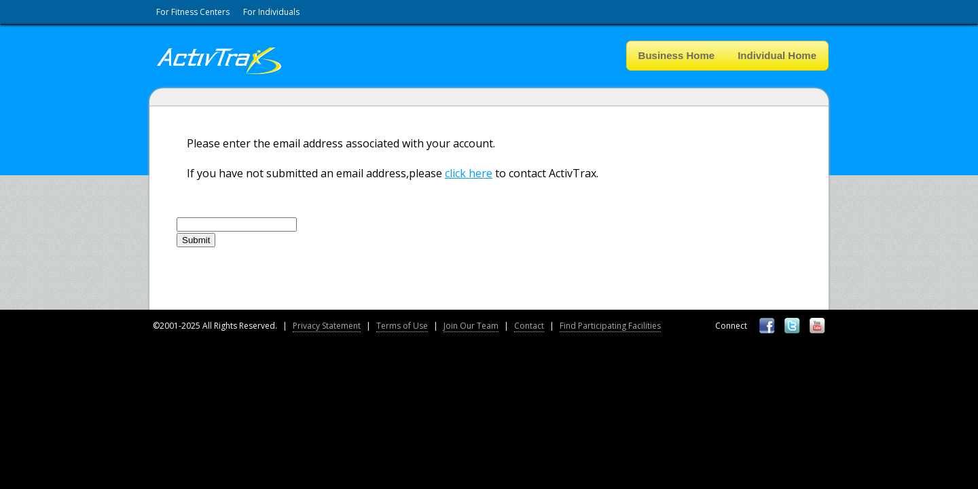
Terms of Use (402, 325)
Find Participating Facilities (610, 325)
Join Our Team (471, 325)
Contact (529, 325)
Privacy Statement (327, 325)
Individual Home (777, 55)
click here (468, 173)
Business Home (676, 55)
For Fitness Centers (193, 12)
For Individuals (271, 12)
